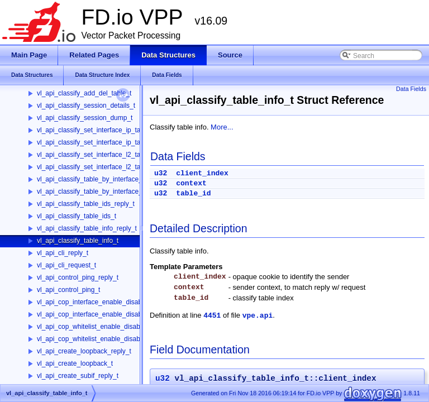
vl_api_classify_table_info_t (77, 241)
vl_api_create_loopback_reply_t (84, 351)
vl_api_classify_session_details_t (86, 105)
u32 (160, 173)
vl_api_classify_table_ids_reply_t (86, 204)
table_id (193, 193)
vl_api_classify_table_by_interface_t (90, 191)
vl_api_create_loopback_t (75, 363)
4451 (212, 316)
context (191, 183)
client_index (202, 173)
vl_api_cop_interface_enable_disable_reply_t (104, 302)
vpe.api (257, 316)
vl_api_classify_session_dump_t (84, 118)
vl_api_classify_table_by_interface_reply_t (100, 179)
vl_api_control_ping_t (68, 290)
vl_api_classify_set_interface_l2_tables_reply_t (107, 155)
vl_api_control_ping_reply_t (77, 277)
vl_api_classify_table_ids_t (76, 216)
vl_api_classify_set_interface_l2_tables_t (97, 167)
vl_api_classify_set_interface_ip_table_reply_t (105, 130)
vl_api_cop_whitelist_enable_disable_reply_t (103, 327)
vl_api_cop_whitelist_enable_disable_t (94, 339)
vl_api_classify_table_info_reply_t (87, 228)
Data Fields (411, 88)
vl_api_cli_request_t (66, 265)
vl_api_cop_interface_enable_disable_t (95, 314)
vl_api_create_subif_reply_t (77, 376)
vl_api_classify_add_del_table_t (84, 93)
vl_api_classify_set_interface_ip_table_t (96, 142)
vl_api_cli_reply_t (62, 253)
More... (222, 127)
